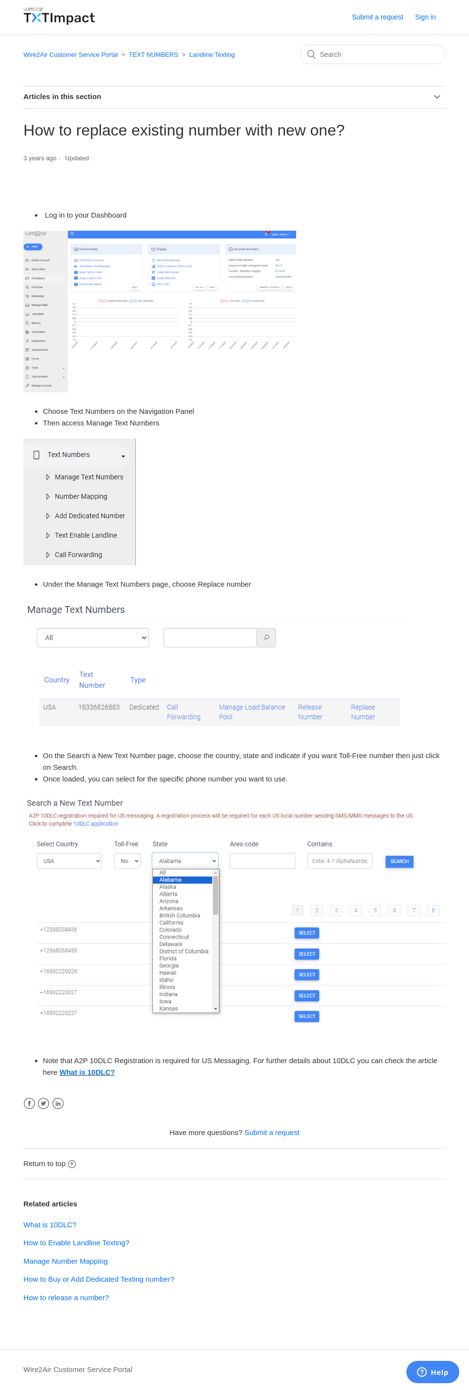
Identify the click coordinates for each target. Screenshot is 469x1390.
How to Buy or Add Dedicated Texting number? (98, 1279)
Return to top (49, 1163)
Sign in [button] (425, 17)
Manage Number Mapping (65, 1261)
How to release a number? (66, 1297)
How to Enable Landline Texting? (76, 1242)
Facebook (29, 1104)
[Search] (373, 54)
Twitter (43, 1104)
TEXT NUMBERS (153, 54)
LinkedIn (58, 1104)
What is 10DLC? (87, 1072)
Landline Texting (212, 54)
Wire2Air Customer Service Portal (70, 54)
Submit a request (377, 17)
